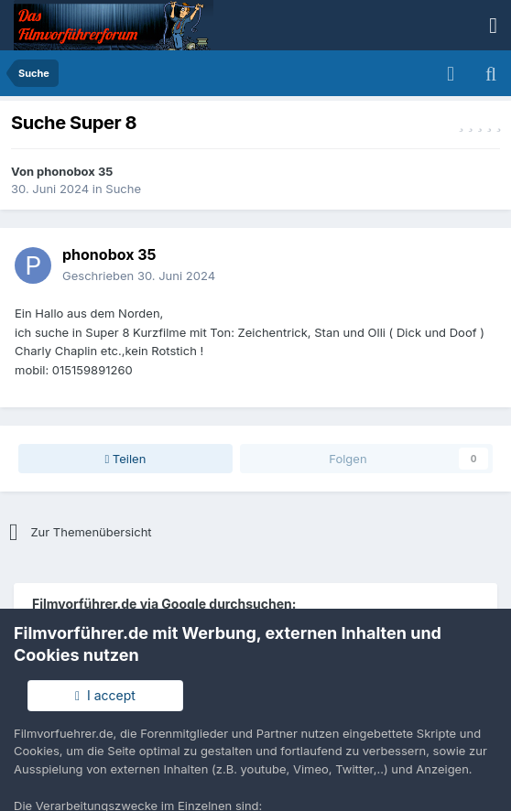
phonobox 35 (75, 171)
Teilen (125, 458)
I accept (105, 695)
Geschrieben (138, 275)
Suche (123, 188)
